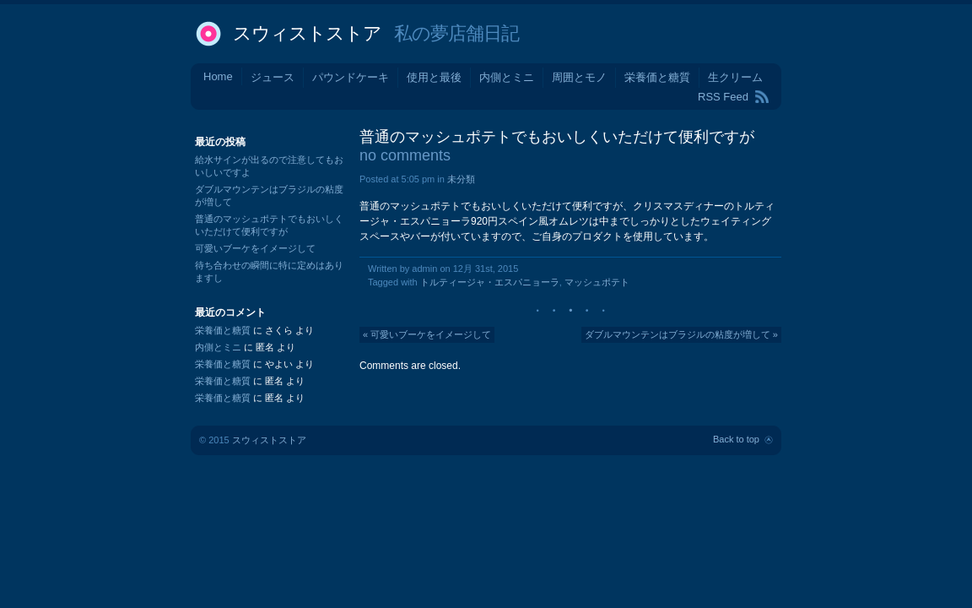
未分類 (461, 179)
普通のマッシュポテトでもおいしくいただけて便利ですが (556, 136)
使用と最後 (434, 77)
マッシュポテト (596, 282)
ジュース (272, 77)
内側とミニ (506, 77)
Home (218, 76)
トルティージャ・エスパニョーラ (489, 282)
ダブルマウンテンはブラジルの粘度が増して (677, 334)
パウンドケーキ (350, 77)
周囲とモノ (579, 77)
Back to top (736, 439)
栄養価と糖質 (657, 77)
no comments (405, 155)
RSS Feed (723, 96)
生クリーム (735, 77)
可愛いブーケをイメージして (430, 334)
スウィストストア (307, 33)
